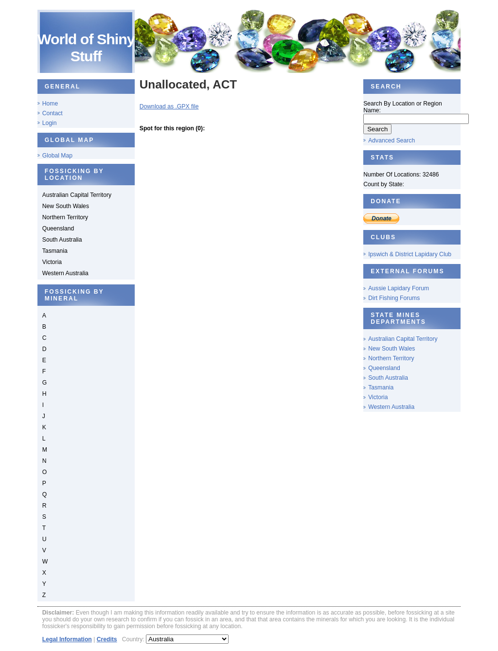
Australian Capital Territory (402, 338)
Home (50, 103)
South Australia (388, 377)
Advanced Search (391, 140)
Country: (134, 639)
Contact (52, 113)
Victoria (378, 397)
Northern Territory (391, 358)
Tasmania (380, 387)
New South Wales (391, 348)
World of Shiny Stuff (86, 47)
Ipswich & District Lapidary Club (409, 254)
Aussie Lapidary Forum (398, 288)
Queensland (384, 368)
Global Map (57, 155)
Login (49, 123)
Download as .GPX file (169, 106)
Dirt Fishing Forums (394, 298)
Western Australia (391, 407)
